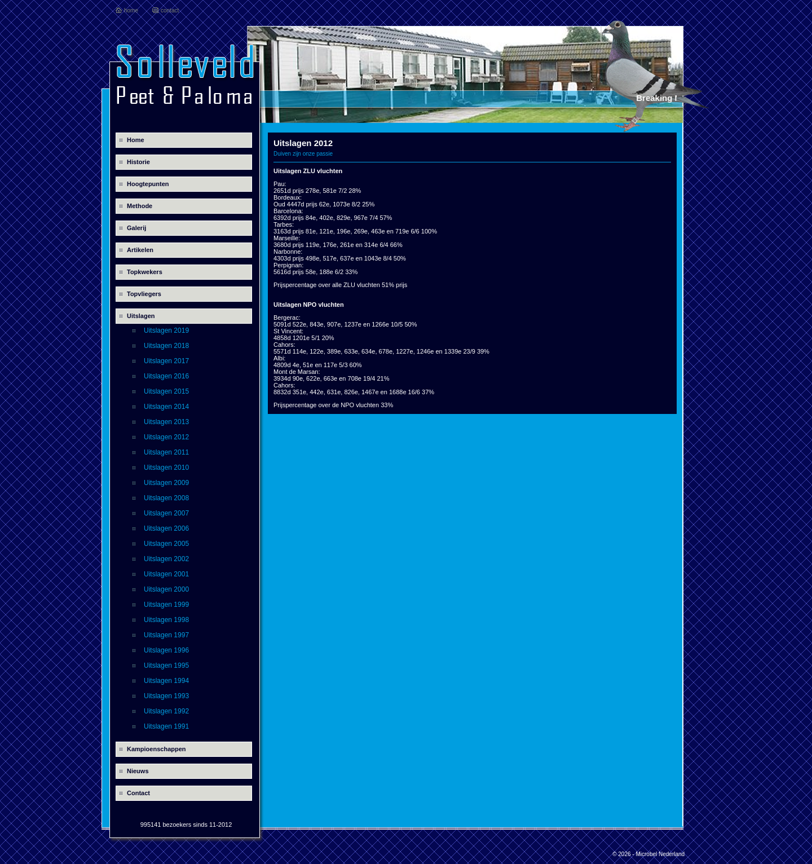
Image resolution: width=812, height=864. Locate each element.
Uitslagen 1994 (166, 681)
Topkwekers (144, 271)
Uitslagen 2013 (166, 422)
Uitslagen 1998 (166, 620)
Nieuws (138, 771)
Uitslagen (141, 315)
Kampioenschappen (156, 749)
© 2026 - (624, 854)
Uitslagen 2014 (166, 407)
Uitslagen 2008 (166, 498)
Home (135, 139)
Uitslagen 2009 (166, 483)
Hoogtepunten (148, 183)
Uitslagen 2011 (166, 452)
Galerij (136, 227)
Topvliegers (144, 293)
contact (170, 10)
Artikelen (140, 249)
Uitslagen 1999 (166, 605)
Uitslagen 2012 (166, 437)
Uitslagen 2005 (166, 544)
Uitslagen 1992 (166, 711)
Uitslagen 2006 (166, 528)
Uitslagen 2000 (166, 589)
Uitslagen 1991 (166, 726)
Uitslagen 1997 (166, 635)
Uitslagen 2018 (166, 346)
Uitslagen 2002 (166, 559)
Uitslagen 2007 (166, 513)
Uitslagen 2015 (166, 391)
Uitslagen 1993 (166, 696)
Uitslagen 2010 (166, 467)
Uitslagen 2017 (166, 361)
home (131, 10)
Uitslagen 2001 (166, 574)
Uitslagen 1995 (166, 665)
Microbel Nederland (660, 854)
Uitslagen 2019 (166, 330)
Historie (138, 161)
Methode (139, 205)
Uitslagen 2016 (166, 376)
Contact (138, 793)
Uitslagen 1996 (166, 650)
